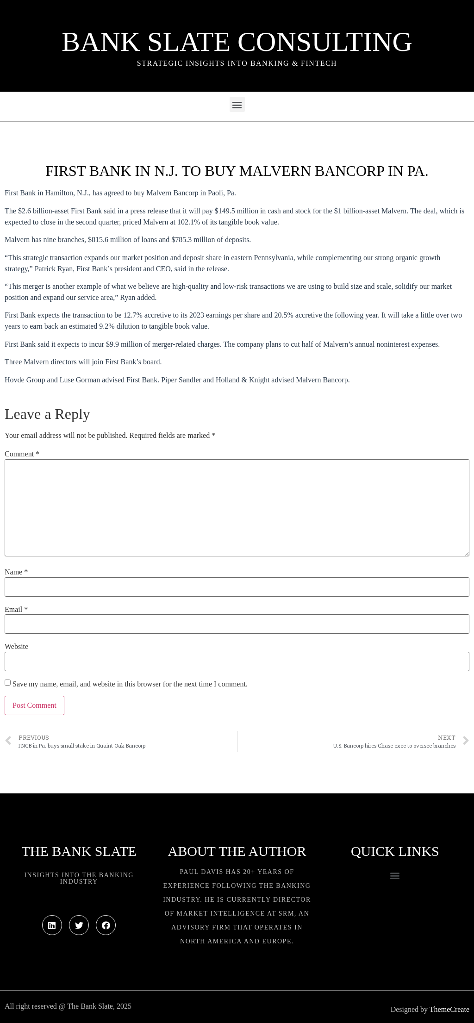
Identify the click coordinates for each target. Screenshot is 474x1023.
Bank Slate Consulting (237, 41)
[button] (237, 104)
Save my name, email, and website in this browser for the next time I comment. (130, 684)
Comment (22, 454)
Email (16, 609)
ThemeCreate (449, 1009)
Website (16, 646)
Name (16, 572)
